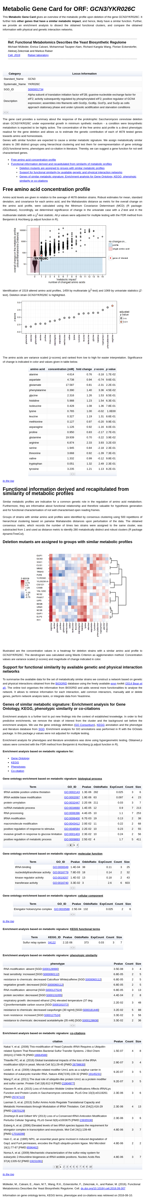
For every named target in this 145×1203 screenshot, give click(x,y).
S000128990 (50, 969)
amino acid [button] (37, 369)
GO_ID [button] (72, 786)
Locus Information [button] (84, 73)
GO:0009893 (72, 839)
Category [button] (15, 73)
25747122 (18, 1097)
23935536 (86, 1120)
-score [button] (99, 369)
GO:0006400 (72, 818)
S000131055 (54, 995)
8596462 (32, 1147)
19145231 (94, 1074)
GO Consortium (84, 724)
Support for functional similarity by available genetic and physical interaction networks (70, 172)
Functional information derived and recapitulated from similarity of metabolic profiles (61, 163)
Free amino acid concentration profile (33, 159)
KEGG (101, 724)
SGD (41, 729)
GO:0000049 (60, 867)
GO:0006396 (72, 813)
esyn (113, 683)
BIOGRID (61, 683)
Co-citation (17, 770)
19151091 (36, 1161)
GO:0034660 (72, 807)
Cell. (14, 55)
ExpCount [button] (116, 786)
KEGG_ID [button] (54, 937)
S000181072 (60, 1004)
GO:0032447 (72, 802)
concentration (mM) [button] (61, 369)
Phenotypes (18, 766)
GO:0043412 (72, 823)
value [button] (111, 369)
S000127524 (53, 990)
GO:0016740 (60, 882)
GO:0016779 (60, 872)
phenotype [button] (57, 963)
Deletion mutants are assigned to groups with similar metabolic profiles (62, 168)
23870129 (18, 1110)
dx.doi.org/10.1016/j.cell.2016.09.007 (103, 1188)
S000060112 (50, 974)
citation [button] (57, 1041)
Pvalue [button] (86, 786)
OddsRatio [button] (101, 786)
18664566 (40, 1055)
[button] (4, 112)
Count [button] (129, 786)
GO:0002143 (72, 792)
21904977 (68, 1083)
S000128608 (90, 1020)
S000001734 (35, 89)
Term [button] (33, 786)
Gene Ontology (20, 758)
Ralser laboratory (38, 55)
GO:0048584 (72, 828)
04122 (52, 942)
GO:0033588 (62, 909)
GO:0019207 (60, 877)
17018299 (18, 1133)
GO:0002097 (72, 797)
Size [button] (138, 786)
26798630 (78, 1064)
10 (90, 1167)
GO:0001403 (72, 834)
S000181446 (90, 1009)
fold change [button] (84, 369)
